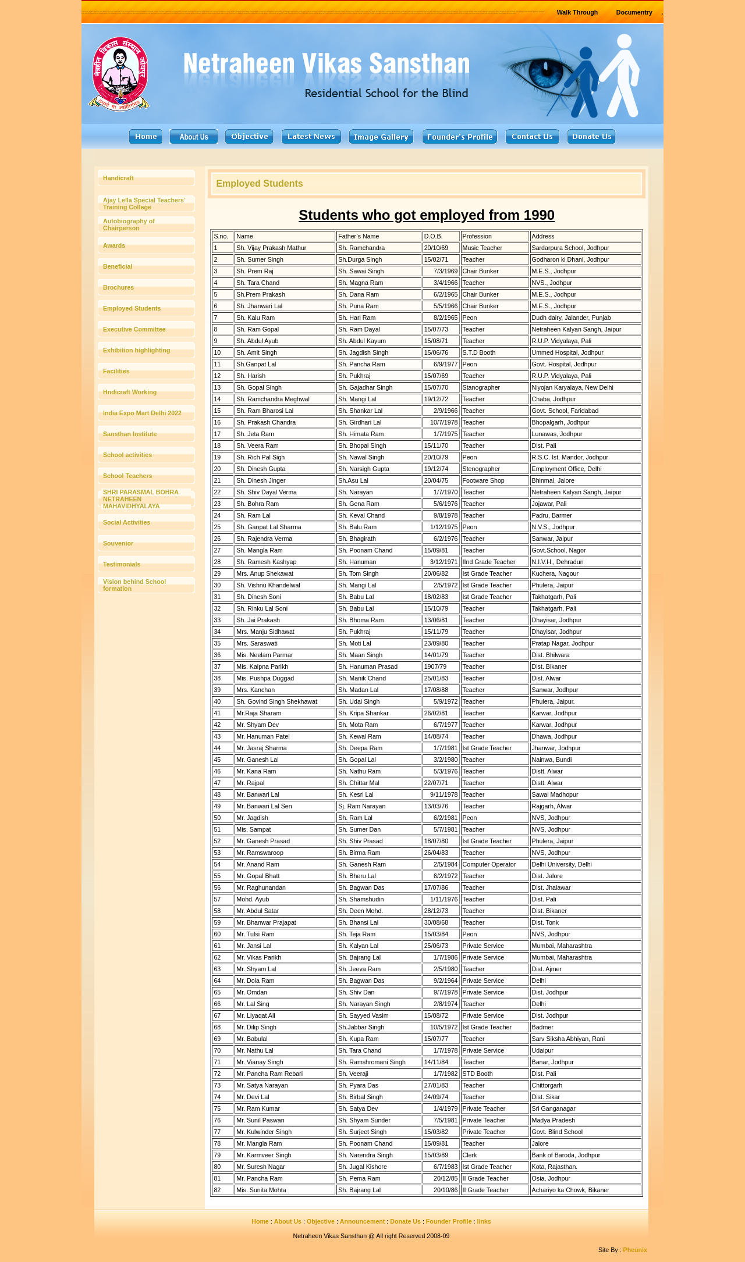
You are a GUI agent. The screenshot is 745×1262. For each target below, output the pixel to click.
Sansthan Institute (130, 433)
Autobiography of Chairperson (129, 224)
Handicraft (118, 177)
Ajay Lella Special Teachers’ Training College (144, 204)
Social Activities (126, 522)
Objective (321, 1221)
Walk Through (577, 12)
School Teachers (127, 475)
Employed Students (132, 308)
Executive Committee (134, 329)
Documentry (634, 12)
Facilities (116, 371)
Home (260, 1221)
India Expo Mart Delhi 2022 (142, 412)
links (484, 1221)
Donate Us (405, 1221)
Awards (114, 245)
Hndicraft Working (130, 391)
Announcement (362, 1221)
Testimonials (121, 564)
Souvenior (118, 543)
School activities (127, 454)
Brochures (118, 287)
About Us (287, 1221)
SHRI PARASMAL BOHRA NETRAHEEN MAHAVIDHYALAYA (140, 499)
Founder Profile (449, 1221)
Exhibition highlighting (136, 350)
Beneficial (117, 266)
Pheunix (635, 1249)
